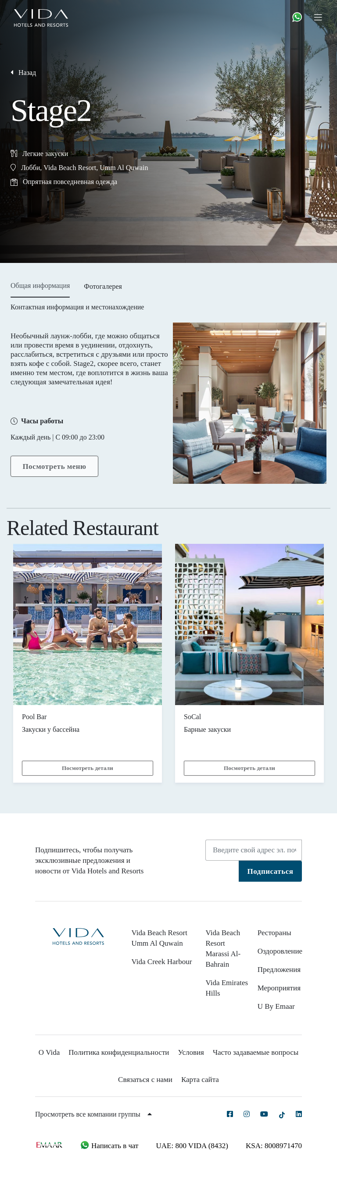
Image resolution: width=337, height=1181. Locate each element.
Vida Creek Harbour (162, 962)
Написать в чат (109, 1146)
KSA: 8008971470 (274, 1146)
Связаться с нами (145, 1079)
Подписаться (270, 871)
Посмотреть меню (54, 466)
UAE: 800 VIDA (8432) (192, 1146)
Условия (191, 1052)
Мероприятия (279, 988)
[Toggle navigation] (321, 16)
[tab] (103, 289)
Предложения (279, 969)
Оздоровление (280, 951)
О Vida (49, 1052)
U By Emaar (276, 1006)
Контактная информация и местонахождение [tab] (77, 307)
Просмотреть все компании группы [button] (93, 1114)
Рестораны (274, 933)
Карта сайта (200, 1079)
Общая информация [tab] (40, 285)
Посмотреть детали (87, 768)
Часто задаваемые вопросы (255, 1052)
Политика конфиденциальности (118, 1052)
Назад (23, 72)
